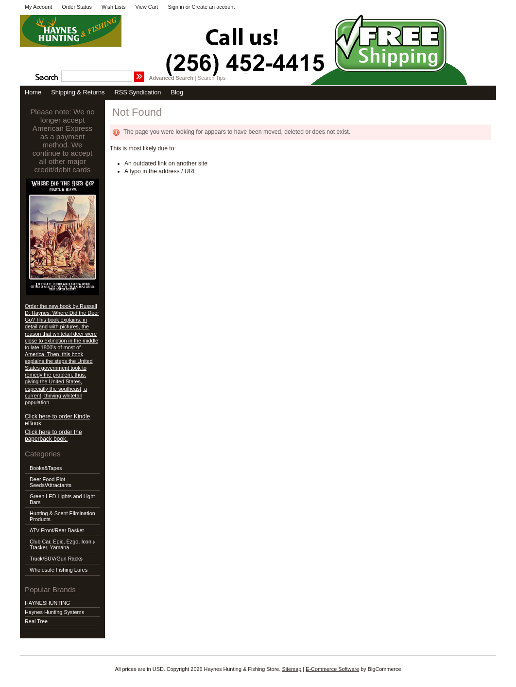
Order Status (77, 7)
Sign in (176, 7)
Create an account (213, 7)
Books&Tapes (46, 468)
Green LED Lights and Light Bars (62, 499)
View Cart (146, 7)
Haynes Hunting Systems (54, 612)
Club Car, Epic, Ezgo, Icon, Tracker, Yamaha (60, 544)
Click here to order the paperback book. (53, 435)
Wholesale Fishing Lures (58, 570)
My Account (38, 7)
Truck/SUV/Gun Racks (56, 558)
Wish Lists (114, 7)
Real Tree (36, 621)
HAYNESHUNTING (47, 603)
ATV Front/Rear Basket (57, 530)
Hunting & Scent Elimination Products (62, 516)
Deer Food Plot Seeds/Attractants (50, 482)
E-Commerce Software (332, 669)
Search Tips (211, 78)
